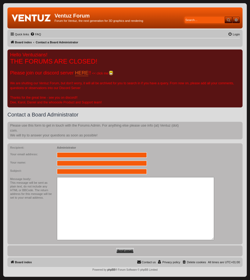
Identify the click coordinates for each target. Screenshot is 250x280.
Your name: (18, 162)
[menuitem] (35, 34)
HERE (81, 73)
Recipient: (17, 147)
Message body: (20, 179)
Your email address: (24, 154)
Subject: (16, 170)
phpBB (111, 269)
